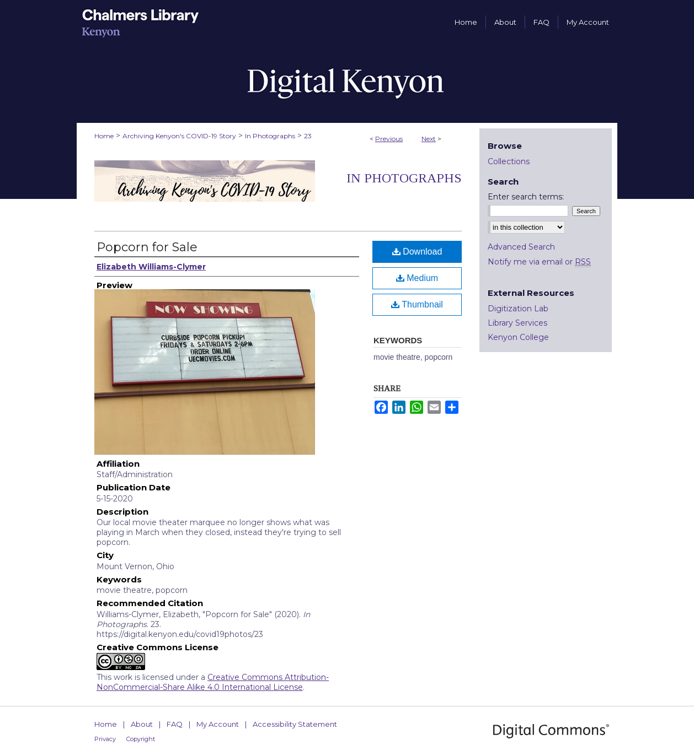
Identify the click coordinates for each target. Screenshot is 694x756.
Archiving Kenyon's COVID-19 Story (179, 136)
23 (308, 136)
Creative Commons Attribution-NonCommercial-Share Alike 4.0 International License (213, 682)
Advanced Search (521, 247)
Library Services (517, 323)
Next (428, 138)
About (142, 724)
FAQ (175, 724)
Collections (509, 161)
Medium (417, 278)
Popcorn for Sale (147, 247)
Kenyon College (518, 337)
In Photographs (270, 136)
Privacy (105, 739)
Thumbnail (417, 304)
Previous (389, 138)
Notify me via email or (539, 262)
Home (104, 136)
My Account (217, 724)
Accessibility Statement (295, 724)
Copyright (140, 739)
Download (417, 251)
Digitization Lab (518, 309)
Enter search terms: (526, 197)
